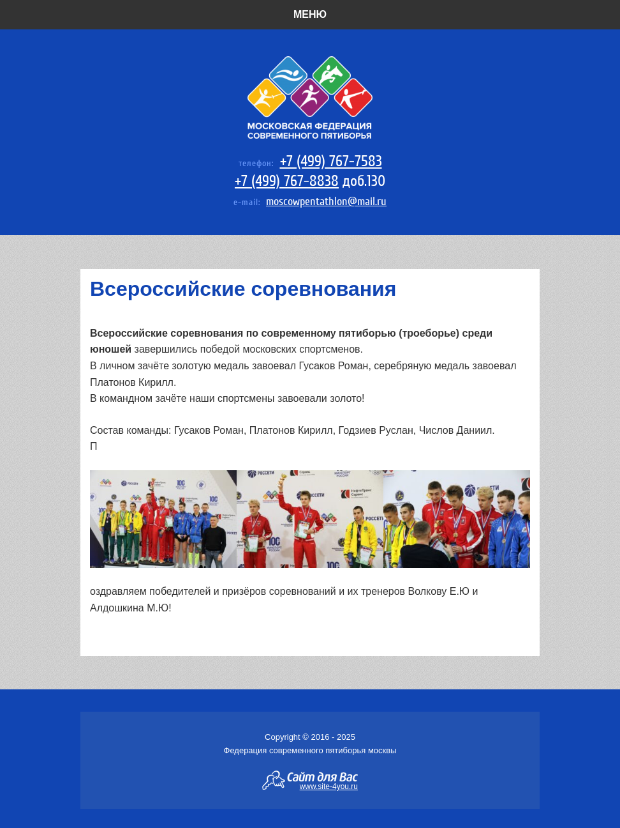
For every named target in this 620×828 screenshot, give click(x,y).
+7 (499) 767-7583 (331, 161)
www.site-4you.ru (329, 786)
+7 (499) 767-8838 (287, 181)
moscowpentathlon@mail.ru (326, 201)
